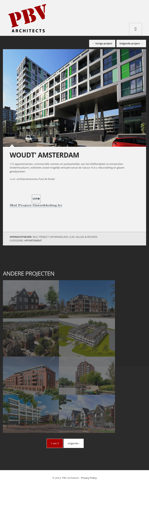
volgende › (74, 443)
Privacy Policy (89, 478)
